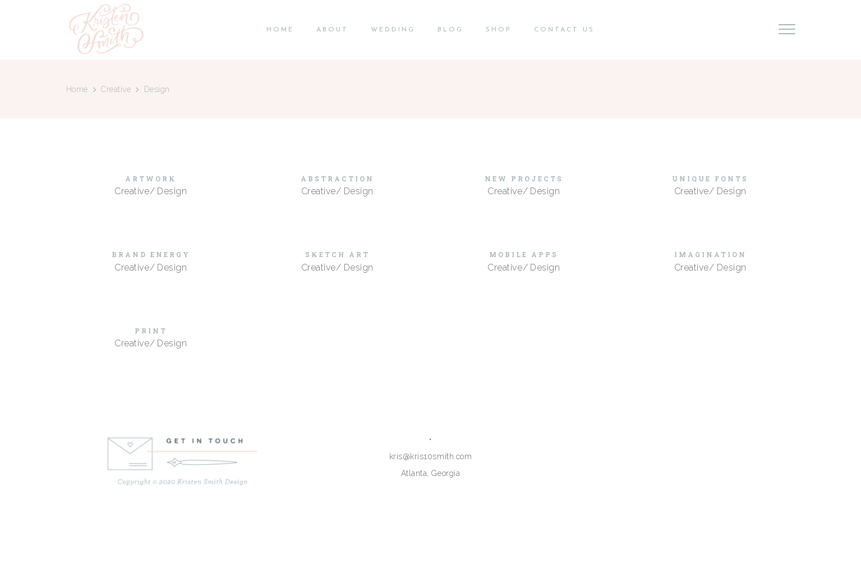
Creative (116, 89)
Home (77, 89)
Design (172, 191)
